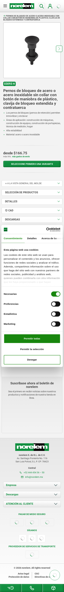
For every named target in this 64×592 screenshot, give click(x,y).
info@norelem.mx (32, 477)
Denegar (32, 359)
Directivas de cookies (46, 577)
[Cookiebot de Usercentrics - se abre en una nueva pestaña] (46, 229)
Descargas (12, 494)
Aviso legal (23, 573)
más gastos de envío (21, 156)
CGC (37, 573)
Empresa (11, 485)
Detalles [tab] (32, 238)
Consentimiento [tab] (13, 238)
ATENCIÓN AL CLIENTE (19, 503)
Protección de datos (19, 577)
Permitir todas (32, 338)
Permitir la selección (32, 349)
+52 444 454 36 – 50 (32, 472)
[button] (59, 49)
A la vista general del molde (23, 183)
